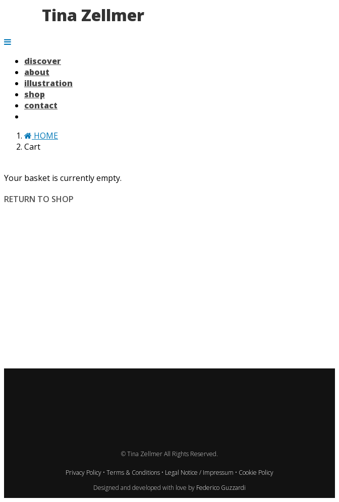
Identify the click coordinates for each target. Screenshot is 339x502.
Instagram (92, 377)
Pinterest (154, 377)
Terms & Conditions (133, 472)
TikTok (123, 377)
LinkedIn (185, 377)
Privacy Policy (84, 472)
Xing (216, 377)
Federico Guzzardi (221, 487)
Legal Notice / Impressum (200, 472)
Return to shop (39, 199)
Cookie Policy (256, 472)
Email (246, 377)
